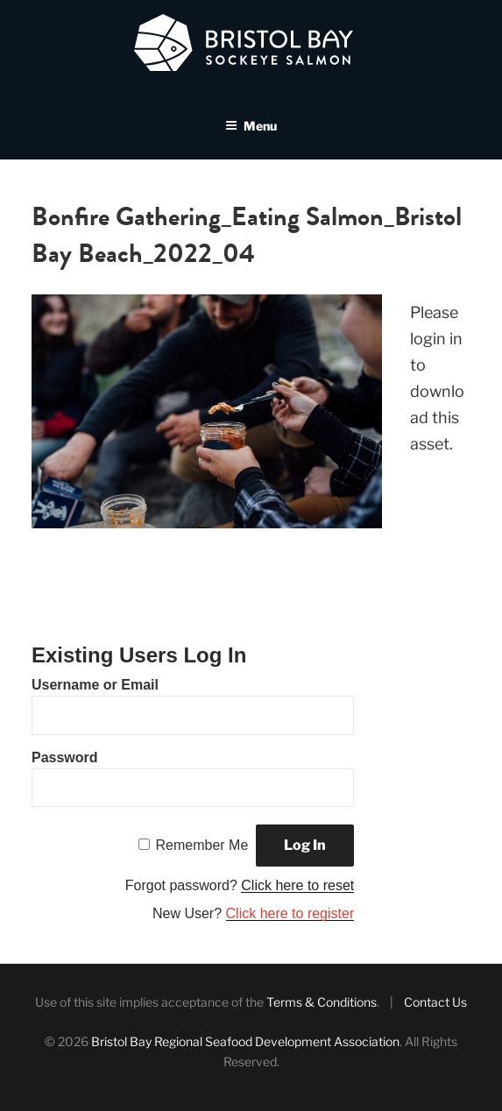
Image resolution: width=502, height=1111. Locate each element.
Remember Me (202, 845)
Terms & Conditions (321, 1001)
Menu (251, 125)
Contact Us (435, 1001)
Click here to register (290, 913)
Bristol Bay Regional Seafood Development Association (245, 1041)
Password (65, 757)
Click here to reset (297, 885)
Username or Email (95, 684)
